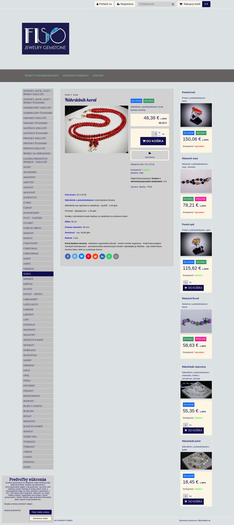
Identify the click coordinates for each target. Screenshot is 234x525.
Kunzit (27, 289)
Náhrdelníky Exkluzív (37, 107)
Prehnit (28, 390)
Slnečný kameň (33, 426)
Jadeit (27, 258)
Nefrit (27, 360)
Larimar (28, 309)
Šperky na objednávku (37, 153)
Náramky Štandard (35, 123)
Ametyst (28, 182)
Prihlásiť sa (104, 4)
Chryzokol (30, 248)
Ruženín (28, 411)
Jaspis (26, 263)
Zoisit (27, 467)
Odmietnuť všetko (40, 518)
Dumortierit (31, 212)
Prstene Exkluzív (34, 148)
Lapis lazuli (30, 304)
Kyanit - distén (32, 294)
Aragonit (29, 192)
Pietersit (29, 385)
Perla (26, 380)
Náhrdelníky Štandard (37, 112)
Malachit (29, 334)
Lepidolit (29, 324)
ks (187, 282)
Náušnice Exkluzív (35, 128)
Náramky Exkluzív (34, 118)
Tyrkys (27, 451)
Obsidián (28, 365)
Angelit (28, 187)
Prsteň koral (188, 92)
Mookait (28, 345)
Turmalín (29, 441)
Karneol (28, 268)
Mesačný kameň (33, 339)
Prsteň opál (188, 224)
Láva (26, 319)
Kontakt (98, 75)
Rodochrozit (31, 396)
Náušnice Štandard (35, 133)
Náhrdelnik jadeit (191, 441)
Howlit (28, 238)
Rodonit (28, 401)
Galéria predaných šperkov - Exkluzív (35, 160)
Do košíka (153, 141)
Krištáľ (28, 284)
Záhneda (28, 462)
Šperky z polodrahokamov (42, 75)
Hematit (28, 233)
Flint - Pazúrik (32, 217)
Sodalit (28, 431)
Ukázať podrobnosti (12, 510)
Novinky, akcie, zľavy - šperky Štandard (37, 101)
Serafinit (29, 421)
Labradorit (30, 299)
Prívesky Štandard (35, 143)
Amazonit (29, 177)
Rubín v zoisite (32, 406)
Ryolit (27, 416)
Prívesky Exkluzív (34, 138)
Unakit (27, 456)
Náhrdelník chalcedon (194, 367)
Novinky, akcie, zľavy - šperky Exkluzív (37, 92)
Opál (26, 375)
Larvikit (28, 314)
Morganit (29, 350)
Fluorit (28, 223)
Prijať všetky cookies (40, 512)
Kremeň (28, 278)
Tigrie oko (30, 436)
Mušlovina (30, 355)
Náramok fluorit (190, 298)
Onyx (26, 370)
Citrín (27, 202)
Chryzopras (30, 253)
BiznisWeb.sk (204, 520)
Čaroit (27, 207)
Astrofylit (30, 197)
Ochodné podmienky (76, 75)
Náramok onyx (190, 158)
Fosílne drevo (32, 228)
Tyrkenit (29, 446)
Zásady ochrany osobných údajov (57, 520)
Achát (27, 167)
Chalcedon (30, 243)
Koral (27, 273)
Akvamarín (30, 172)
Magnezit (29, 329)
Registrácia (125, 4)
